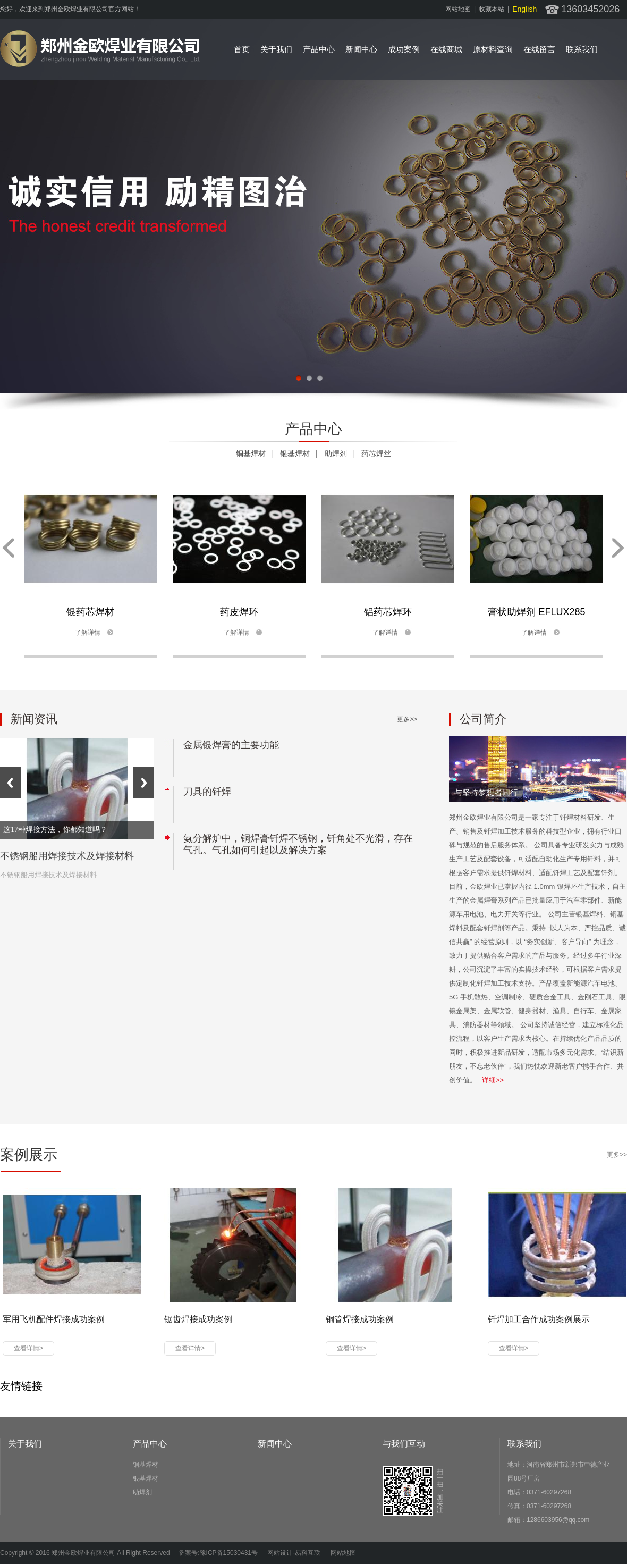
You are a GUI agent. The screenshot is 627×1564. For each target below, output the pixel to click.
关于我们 (276, 49)
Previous (10, 782)
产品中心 (319, 49)
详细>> (493, 1080)
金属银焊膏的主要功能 (231, 744)
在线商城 (446, 49)
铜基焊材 (251, 453)
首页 (242, 49)
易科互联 (307, 1553)
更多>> (407, 719)
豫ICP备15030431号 (229, 1553)
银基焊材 (295, 453)
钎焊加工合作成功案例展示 (539, 1319)
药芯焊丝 (376, 453)
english (524, 9)
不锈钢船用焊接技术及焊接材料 (67, 856)
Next (143, 782)
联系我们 (582, 49)
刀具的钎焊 (207, 791)
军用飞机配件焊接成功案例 (54, 1319)
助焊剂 (336, 453)
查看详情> (28, 1348)
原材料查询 (493, 49)
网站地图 (458, 9)
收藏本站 (491, 9)
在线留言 (539, 49)
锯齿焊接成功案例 (198, 1319)
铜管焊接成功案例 (360, 1319)
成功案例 (404, 49)
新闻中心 (361, 49)
